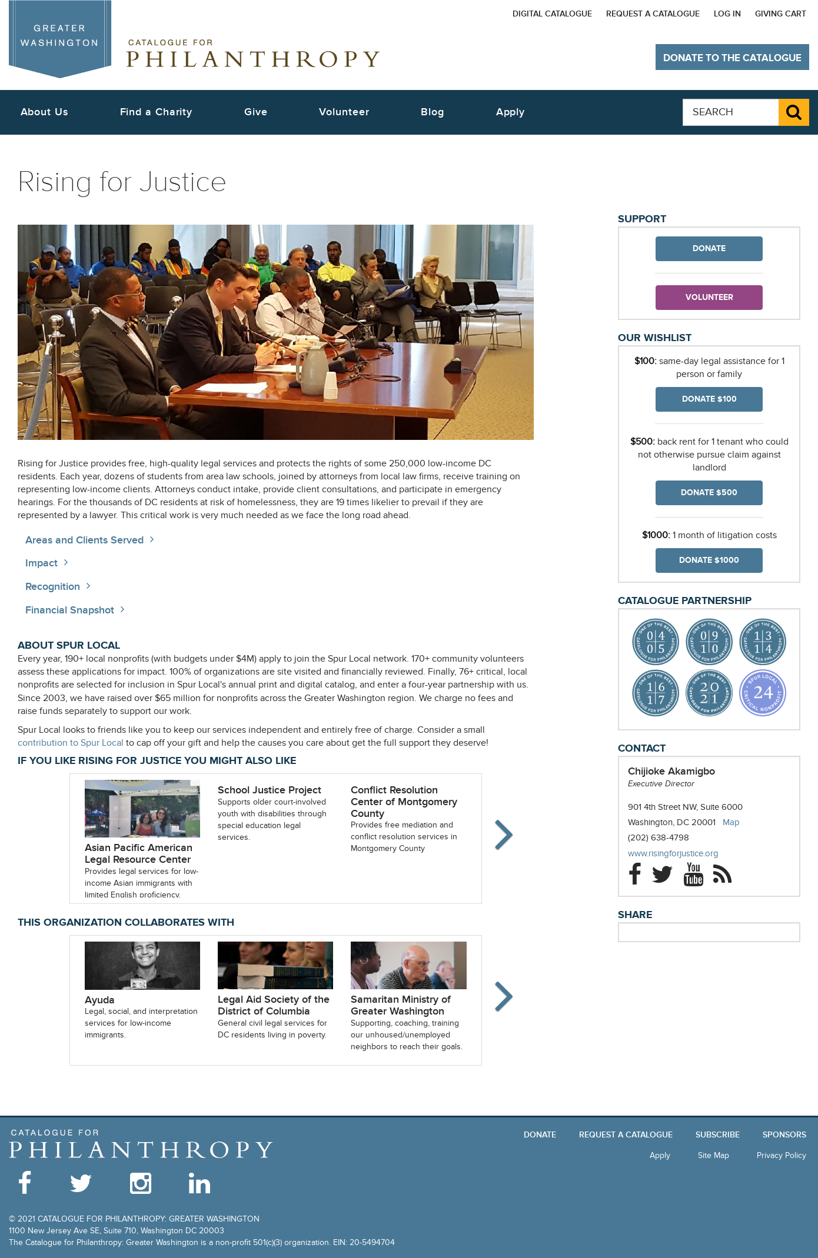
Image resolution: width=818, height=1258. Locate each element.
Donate (709, 248)
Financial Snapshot (69, 610)
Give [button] (256, 112)
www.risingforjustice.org (685, 853)
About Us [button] (44, 112)
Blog (432, 112)
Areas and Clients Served (84, 540)
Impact (41, 563)
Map (731, 822)
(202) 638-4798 (658, 837)
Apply (511, 112)
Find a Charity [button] (156, 112)
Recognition (52, 586)
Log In (727, 14)
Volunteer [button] (344, 112)
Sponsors (784, 1135)
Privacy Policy (781, 1155)
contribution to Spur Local (71, 743)
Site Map (713, 1155)
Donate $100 (709, 399)
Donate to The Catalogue (732, 58)
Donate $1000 (709, 560)
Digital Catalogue (552, 14)
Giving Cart (780, 14)
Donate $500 (709, 493)
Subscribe (718, 1135)
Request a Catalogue (653, 14)
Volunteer (709, 297)
